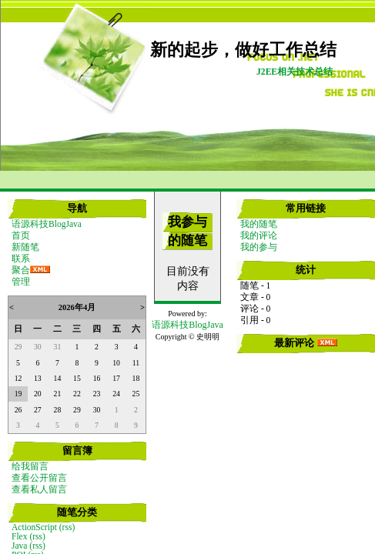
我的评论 (258, 235)
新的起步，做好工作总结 (243, 50)
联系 (21, 258)
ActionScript (34, 527)
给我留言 (30, 466)
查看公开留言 (39, 477)
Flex (19, 536)
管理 (21, 281)
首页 (21, 235)
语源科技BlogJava (47, 224)
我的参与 (258, 247)
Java (19, 545)
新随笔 (25, 247)
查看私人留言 (39, 489)
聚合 (21, 270)
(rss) (67, 527)
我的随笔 (258, 224)
